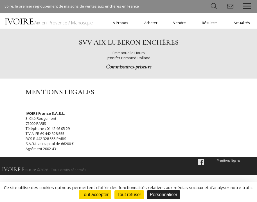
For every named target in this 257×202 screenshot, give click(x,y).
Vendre (179, 22)
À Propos (120, 22)
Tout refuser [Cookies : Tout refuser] (129, 194)
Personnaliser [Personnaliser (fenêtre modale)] (163, 194)
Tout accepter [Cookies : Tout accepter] (95, 194)
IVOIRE (48, 21)
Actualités (242, 22)
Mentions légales (228, 160)
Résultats (210, 22)
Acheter (150, 22)
